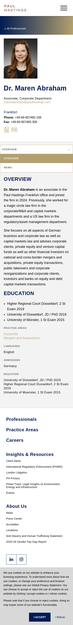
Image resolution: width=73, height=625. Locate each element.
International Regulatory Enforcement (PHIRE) (34, 466)
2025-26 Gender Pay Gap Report (26, 541)
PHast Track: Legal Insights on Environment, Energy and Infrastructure (33, 486)
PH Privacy (13, 478)
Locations (12, 530)
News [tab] (8, 167)
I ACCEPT (40, 617)
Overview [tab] (11, 158)
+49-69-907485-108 (22, 117)
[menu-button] (64, 8)
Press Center (14, 518)
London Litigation (16, 472)
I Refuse (60, 617)
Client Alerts (13, 460)
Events (10, 492)
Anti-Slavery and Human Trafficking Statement (34, 535)
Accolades (12, 524)
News (9, 512)
